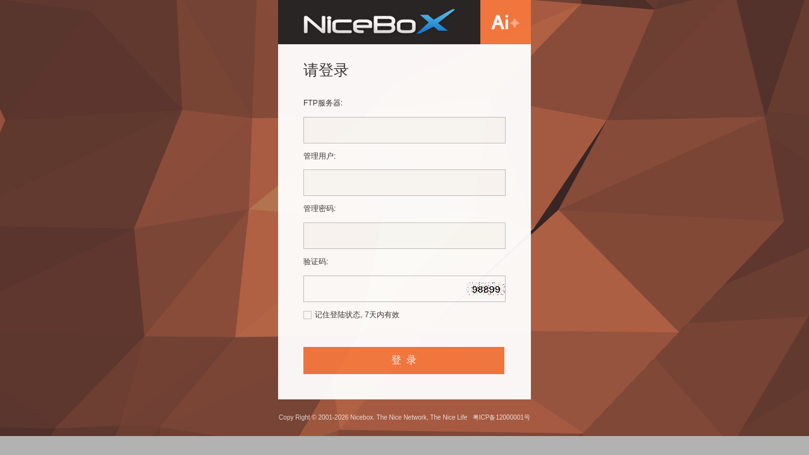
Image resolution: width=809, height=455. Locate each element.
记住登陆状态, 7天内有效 (357, 314)
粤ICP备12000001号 (501, 417)
